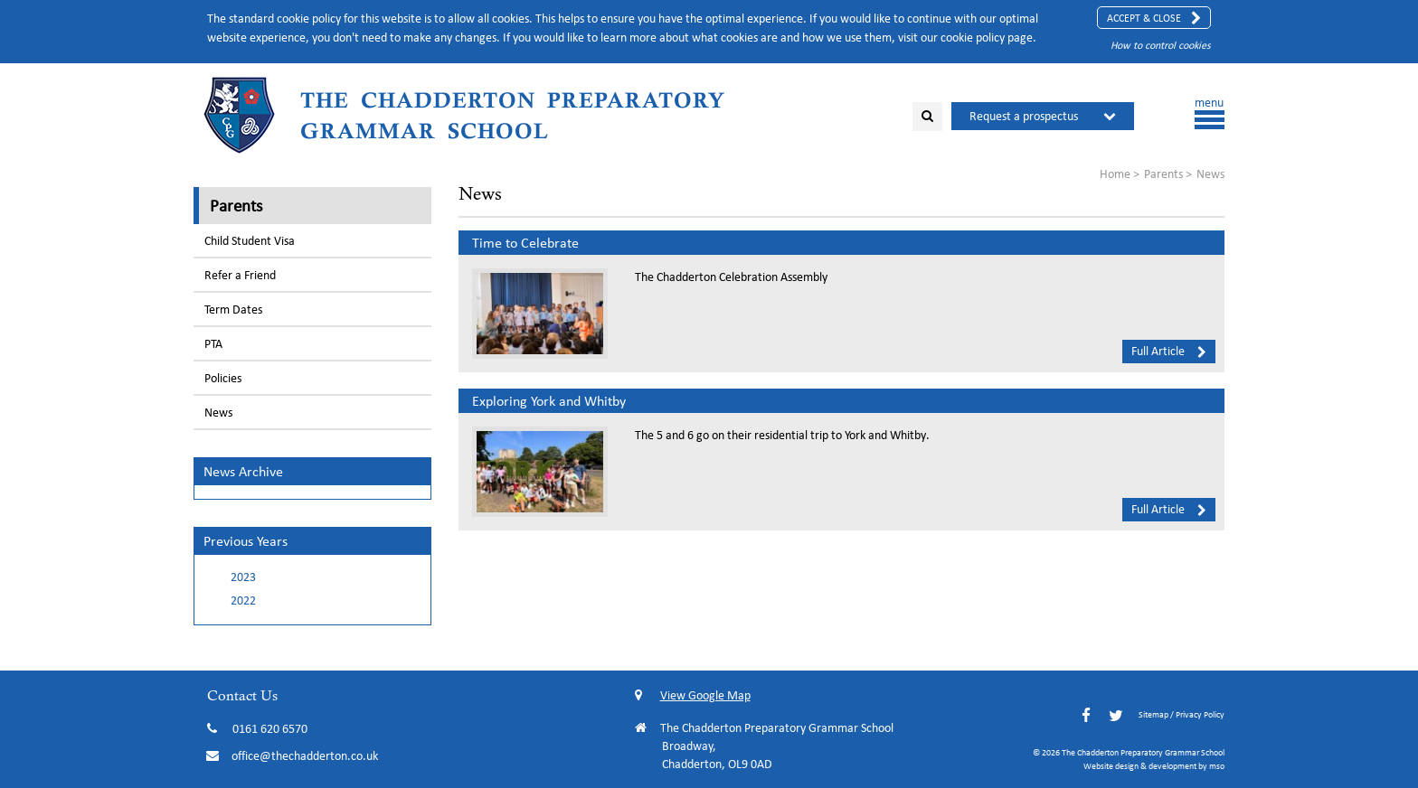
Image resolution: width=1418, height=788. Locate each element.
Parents (236, 205)
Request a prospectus (1023, 116)
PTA (213, 344)
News (218, 412)
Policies (222, 378)
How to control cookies (1161, 45)
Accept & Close (1154, 18)
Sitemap (1153, 714)
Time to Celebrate (525, 242)
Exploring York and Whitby (549, 400)
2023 (243, 577)
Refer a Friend (240, 275)
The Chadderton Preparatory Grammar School (512, 115)
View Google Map (693, 695)
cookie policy (973, 37)
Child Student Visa (249, 241)
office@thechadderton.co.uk (305, 756)
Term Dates (233, 309)
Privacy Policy (1200, 714)
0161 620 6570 (269, 729)
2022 (243, 600)
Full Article (1168, 350)
